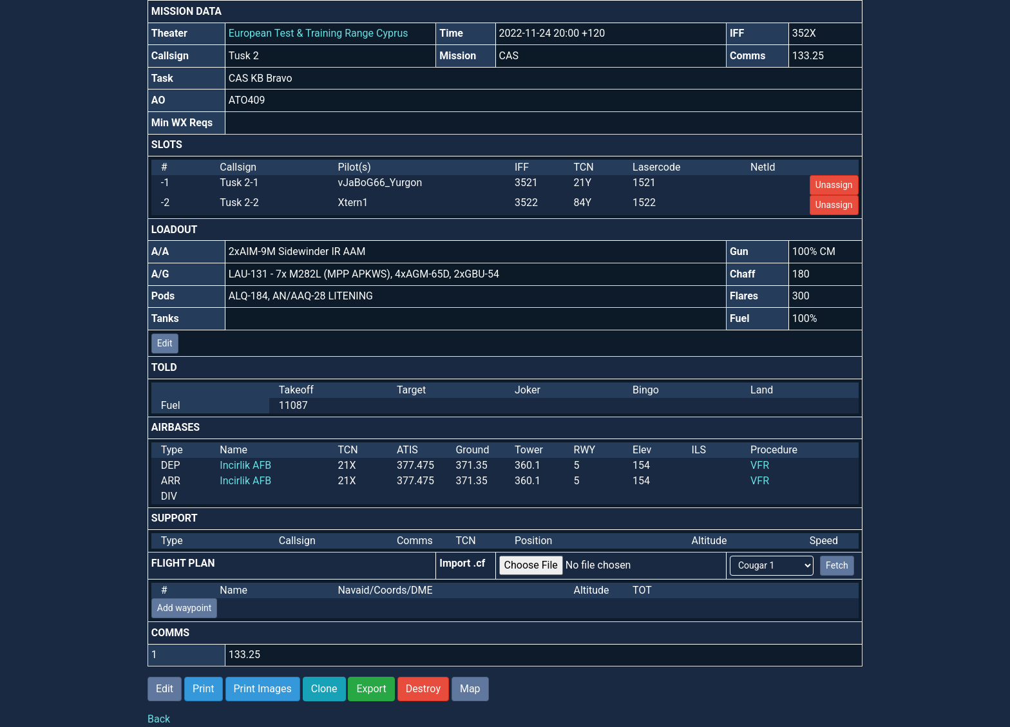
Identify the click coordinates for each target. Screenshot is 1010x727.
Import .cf (462, 563)
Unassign (834, 185)
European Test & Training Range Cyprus (318, 33)
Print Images (263, 689)
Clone (324, 689)
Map (470, 689)
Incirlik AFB (245, 465)
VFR (759, 465)
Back (159, 719)
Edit (165, 343)
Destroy (423, 689)
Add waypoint (184, 608)
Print (203, 689)
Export (371, 689)
